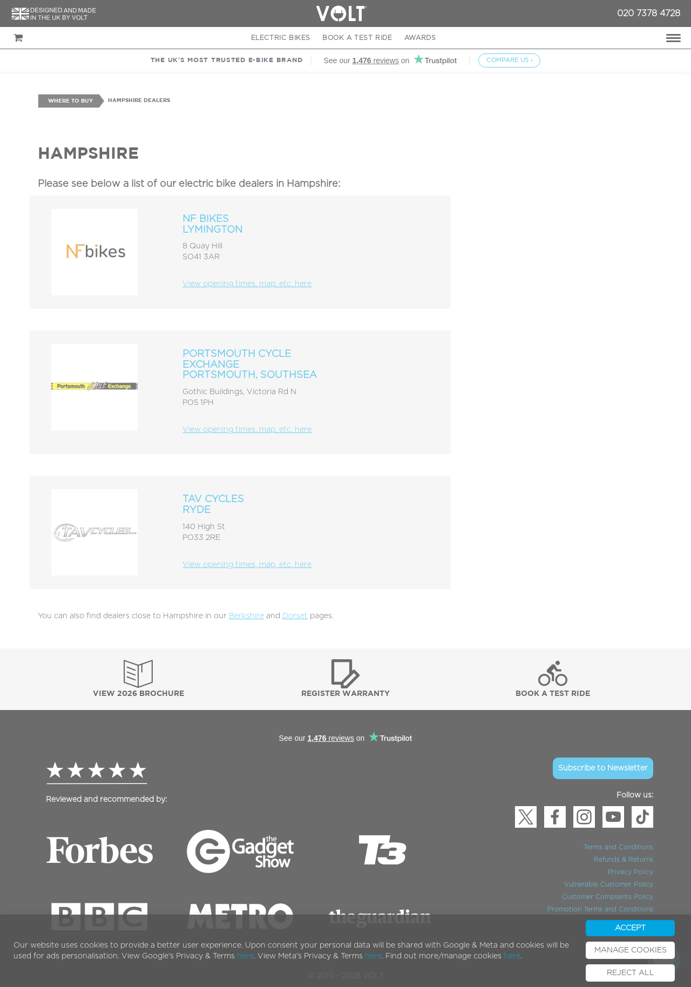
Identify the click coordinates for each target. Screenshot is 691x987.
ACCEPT (630, 928)
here (245, 956)
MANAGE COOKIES (630, 950)
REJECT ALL (630, 973)
